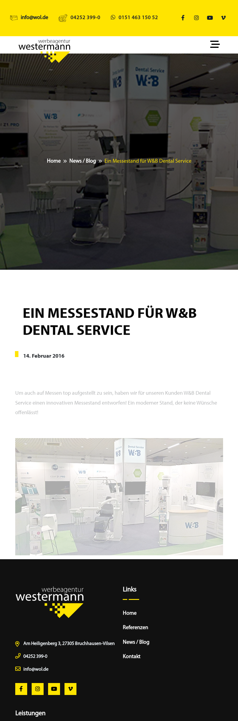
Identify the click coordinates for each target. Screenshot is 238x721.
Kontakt (131, 657)
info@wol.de (34, 18)
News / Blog (82, 161)
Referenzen (135, 628)
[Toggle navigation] (216, 45)
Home (54, 161)
